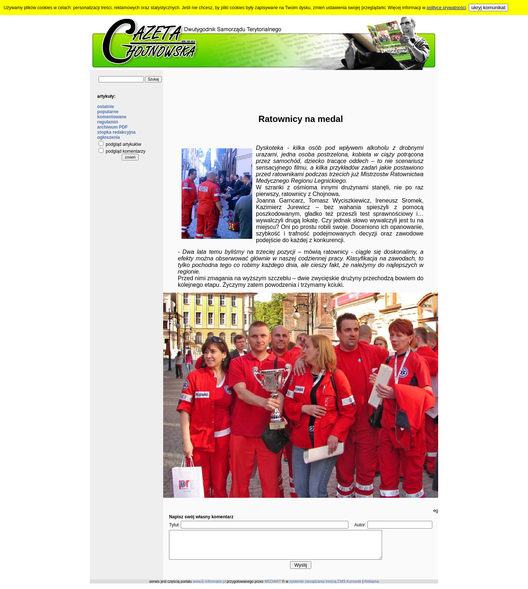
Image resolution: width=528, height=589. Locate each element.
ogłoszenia (108, 137)
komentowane (111, 116)
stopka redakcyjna (116, 132)
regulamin (107, 122)
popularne (107, 111)
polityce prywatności (446, 7)
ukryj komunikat (489, 7)
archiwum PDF (112, 127)
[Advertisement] (300, 86)
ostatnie (105, 106)
